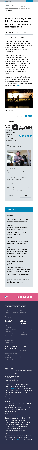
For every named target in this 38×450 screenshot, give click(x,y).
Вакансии (22, 359)
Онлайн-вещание (10, 314)
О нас (23, 346)
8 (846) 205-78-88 (12, 377)
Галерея (7, 355)
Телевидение (12, 306)
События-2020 (9, 333)
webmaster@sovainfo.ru (18, 416)
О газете (7, 325)
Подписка (8, 331)
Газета (8, 321)
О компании (23, 350)
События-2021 (9, 336)
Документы (23, 357)
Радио (23, 306)
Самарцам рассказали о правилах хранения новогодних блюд (18, 275)
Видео (21, 314)
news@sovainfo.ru (16, 379)
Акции (21, 352)
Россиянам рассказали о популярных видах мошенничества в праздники (17, 262)
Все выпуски (8, 327)
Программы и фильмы (11, 312)
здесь (18, 85)
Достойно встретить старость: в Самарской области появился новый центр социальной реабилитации (18, 280)
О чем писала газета (10, 329)
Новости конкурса (10, 359)
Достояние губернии (11, 347)
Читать (25, 183)
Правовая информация (26, 355)
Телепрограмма (9, 317)
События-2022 (9, 338)
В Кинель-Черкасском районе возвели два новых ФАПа (17, 257)
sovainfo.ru (14, 388)
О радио (22, 310)
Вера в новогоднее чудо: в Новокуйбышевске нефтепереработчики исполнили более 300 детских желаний (18, 269)
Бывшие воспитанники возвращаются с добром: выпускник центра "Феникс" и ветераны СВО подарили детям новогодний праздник (18, 250)
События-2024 (9, 342)
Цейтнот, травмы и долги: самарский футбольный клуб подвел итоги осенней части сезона (17, 227)
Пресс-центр (23, 322)
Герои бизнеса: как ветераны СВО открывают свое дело (17, 172)
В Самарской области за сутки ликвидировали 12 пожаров (17, 233)
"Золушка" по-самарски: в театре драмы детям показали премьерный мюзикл (18, 221)
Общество (11, 121)
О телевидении (9, 310)
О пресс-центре (24, 328)
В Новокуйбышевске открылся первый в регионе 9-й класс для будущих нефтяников (18, 190)
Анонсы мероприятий (26, 330)
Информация (8, 357)
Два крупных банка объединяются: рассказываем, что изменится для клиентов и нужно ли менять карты (18, 243)
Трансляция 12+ (24, 312)
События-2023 (9, 340)
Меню (29, 1)
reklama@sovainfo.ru (16, 380)
